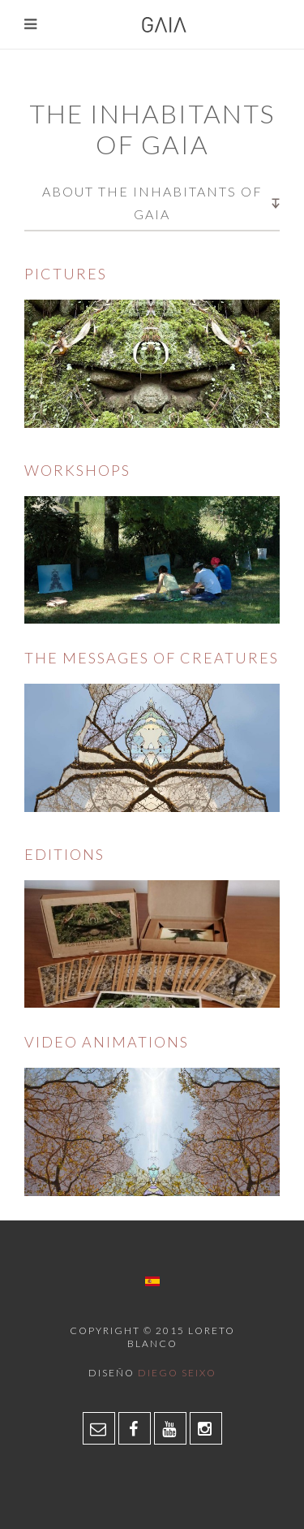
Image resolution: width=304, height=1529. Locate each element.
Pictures (65, 274)
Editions (64, 854)
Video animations (106, 1042)
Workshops (77, 470)
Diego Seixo (177, 1373)
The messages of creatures (151, 658)
